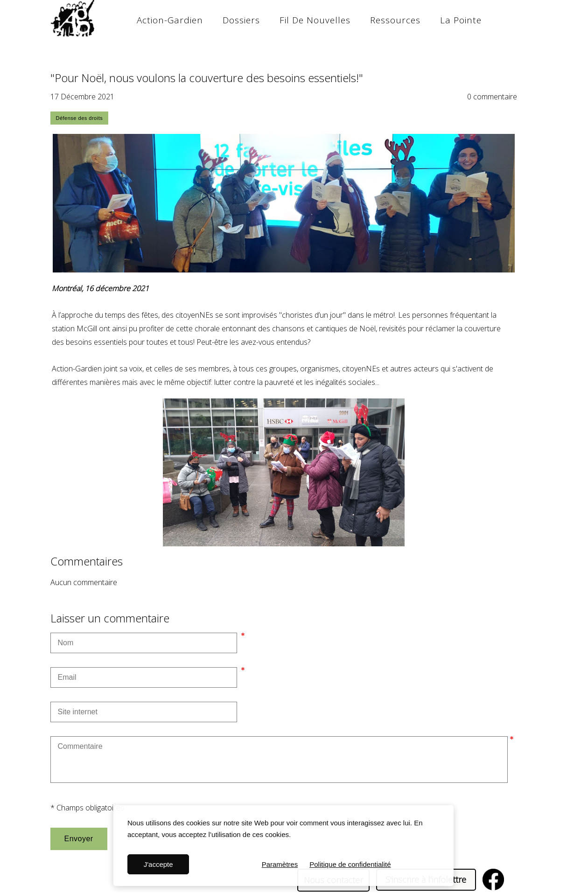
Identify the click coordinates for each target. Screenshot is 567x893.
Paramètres (280, 864)
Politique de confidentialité (350, 864)
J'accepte (158, 864)
